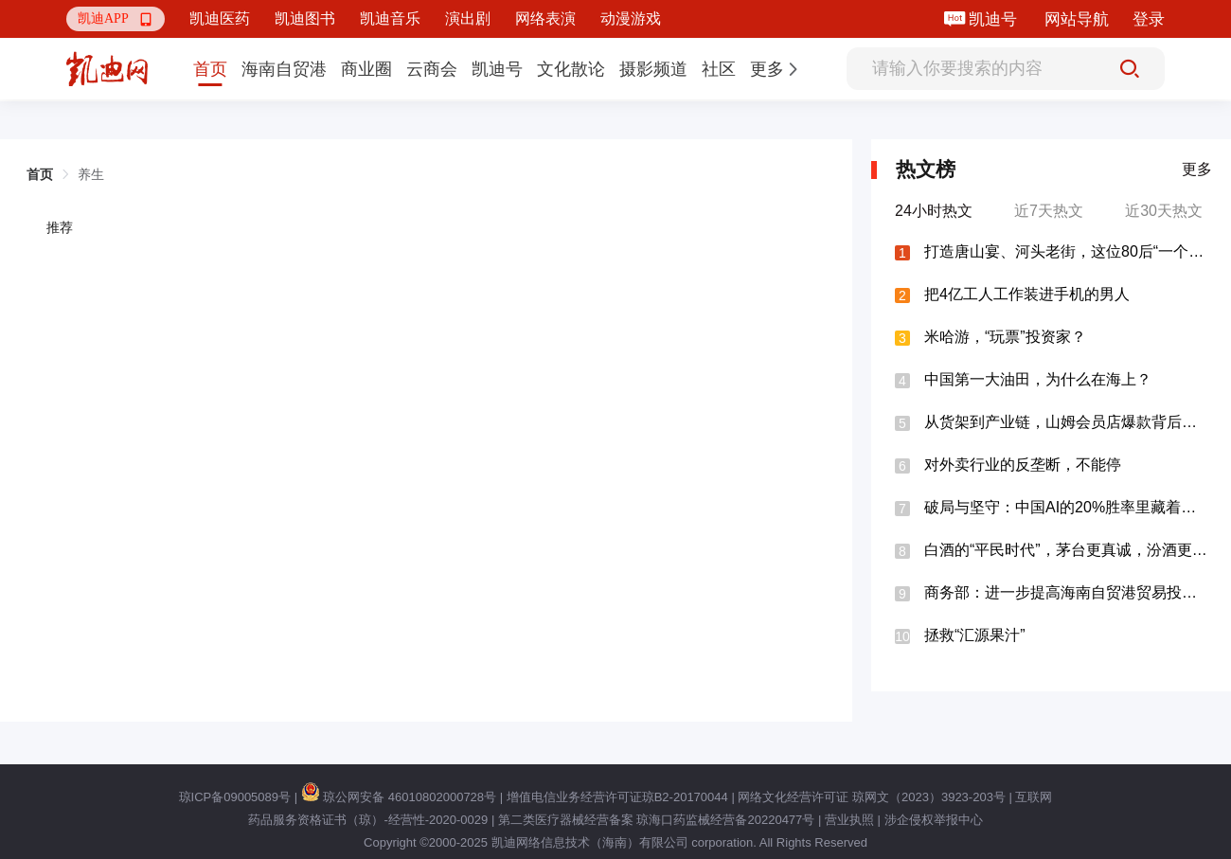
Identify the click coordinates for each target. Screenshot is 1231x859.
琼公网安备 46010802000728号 (398, 797)
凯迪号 (995, 19)
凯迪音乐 (390, 18)
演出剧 (468, 18)
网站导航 (1076, 19)
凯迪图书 (305, 18)
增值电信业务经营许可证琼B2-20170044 (617, 797)
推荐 (59, 227)
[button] (115, 19)
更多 (1197, 169)
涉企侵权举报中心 (933, 820)
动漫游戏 (630, 18)
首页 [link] (40, 174)
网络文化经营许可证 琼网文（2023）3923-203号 (871, 797)
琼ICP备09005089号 (235, 797)
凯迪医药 (219, 18)
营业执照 (849, 820)
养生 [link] (91, 174)
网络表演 (545, 18)
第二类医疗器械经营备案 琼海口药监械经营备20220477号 (656, 820)
